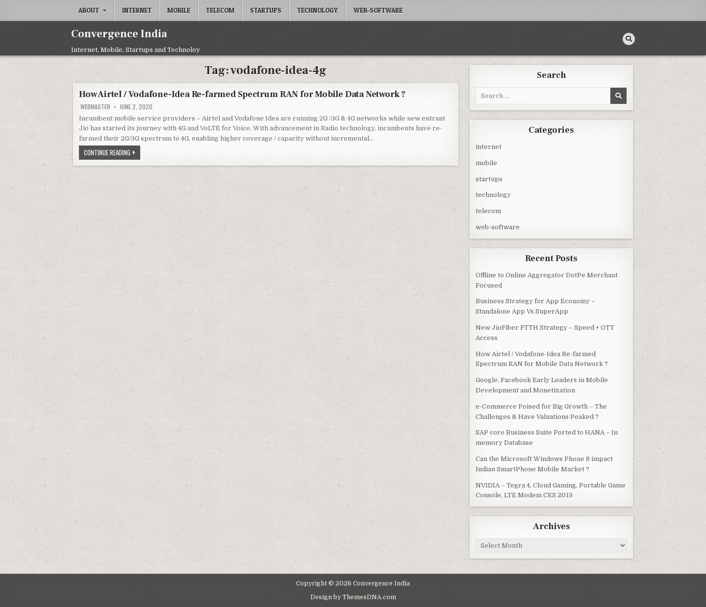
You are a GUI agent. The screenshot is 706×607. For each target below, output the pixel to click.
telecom (220, 10)
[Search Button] (629, 39)
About (88, 10)
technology (317, 10)
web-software (378, 10)
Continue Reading (112, 153)
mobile (178, 10)
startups (265, 10)
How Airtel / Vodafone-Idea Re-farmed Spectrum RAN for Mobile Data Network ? (242, 94)
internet (136, 10)
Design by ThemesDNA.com (353, 596)
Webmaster (95, 107)
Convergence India (119, 34)
